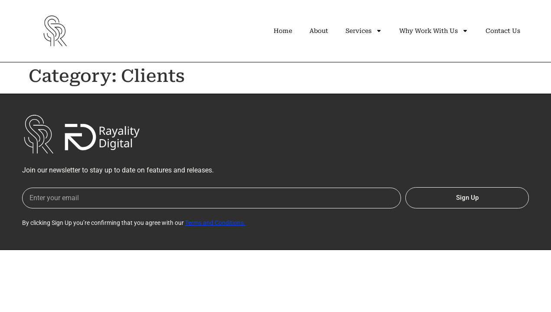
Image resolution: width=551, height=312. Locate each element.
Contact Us (503, 30)
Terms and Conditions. (215, 222)
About (319, 30)
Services (364, 30)
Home (283, 30)
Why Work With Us (433, 30)
